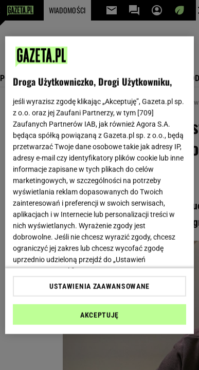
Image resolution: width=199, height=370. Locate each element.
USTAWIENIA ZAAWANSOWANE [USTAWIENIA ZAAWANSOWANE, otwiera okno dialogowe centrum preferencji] (99, 286)
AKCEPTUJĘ (99, 315)
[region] (99, 185)
